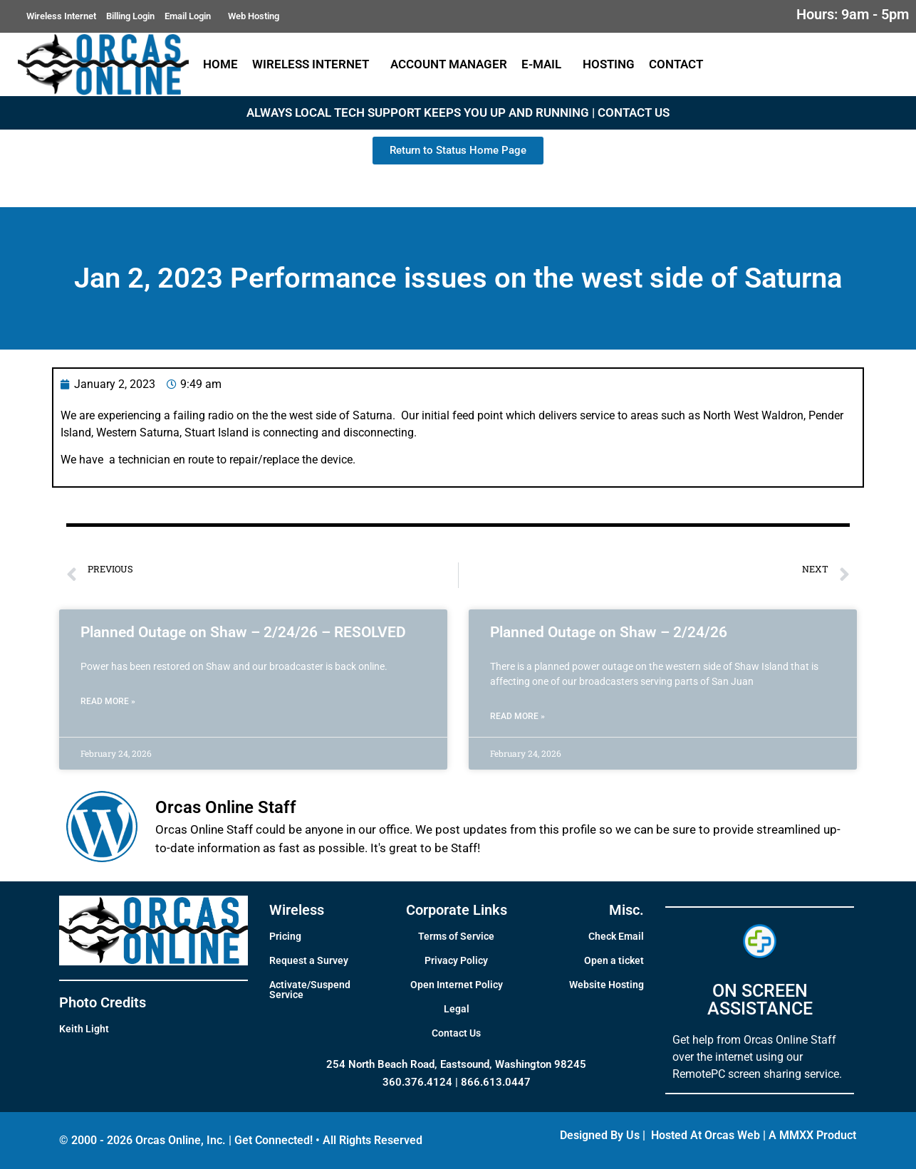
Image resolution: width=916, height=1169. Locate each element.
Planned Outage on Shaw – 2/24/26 (608, 632)
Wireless (296, 909)
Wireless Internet (61, 16)
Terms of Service (456, 936)
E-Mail (544, 64)
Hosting (609, 64)
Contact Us (456, 1033)
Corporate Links (456, 909)
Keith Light (84, 1028)
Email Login (191, 16)
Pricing (285, 936)
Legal (456, 1009)
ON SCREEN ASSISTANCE (760, 999)
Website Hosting (606, 984)
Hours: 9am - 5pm (852, 14)
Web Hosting (253, 16)
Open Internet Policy (456, 984)
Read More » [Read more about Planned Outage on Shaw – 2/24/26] (517, 716)
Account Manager (448, 64)
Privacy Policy (456, 960)
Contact (679, 64)
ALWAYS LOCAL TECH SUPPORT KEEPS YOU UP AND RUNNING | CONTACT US (458, 112)
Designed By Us (600, 1135)
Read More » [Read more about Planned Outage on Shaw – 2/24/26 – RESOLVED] (107, 701)
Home (220, 64)
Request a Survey (308, 960)
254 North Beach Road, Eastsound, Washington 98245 (456, 1064)
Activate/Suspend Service (309, 989)
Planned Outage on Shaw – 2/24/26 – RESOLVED (243, 632)
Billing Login (130, 16)
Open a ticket (614, 960)
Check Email (616, 936)
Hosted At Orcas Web (705, 1135)
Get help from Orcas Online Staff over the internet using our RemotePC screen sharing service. (757, 1057)
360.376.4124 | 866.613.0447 (456, 1082)
